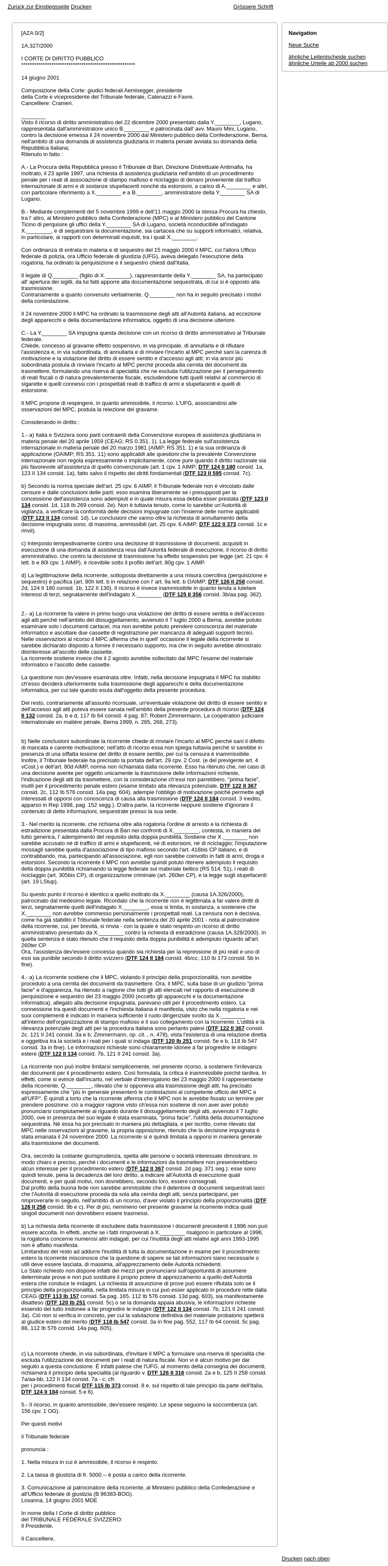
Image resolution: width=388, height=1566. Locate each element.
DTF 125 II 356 (183, 594)
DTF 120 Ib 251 (172, 1041)
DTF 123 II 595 (203, 473)
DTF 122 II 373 (217, 524)
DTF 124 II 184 (199, 798)
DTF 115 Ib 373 (101, 1385)
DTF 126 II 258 (226, 581)
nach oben (317, 1558)
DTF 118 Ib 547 (110, 1321)
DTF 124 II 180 (216, 467)
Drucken (81, 6)
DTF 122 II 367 (238, 786)
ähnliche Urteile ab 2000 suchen (328, 63)
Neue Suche (304, 45)
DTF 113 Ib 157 (59, 1296)
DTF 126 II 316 (165, 1373)
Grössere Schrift (253, 6)
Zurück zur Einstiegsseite (38, 6)
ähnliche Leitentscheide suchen (327, 57)
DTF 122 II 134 (58, 1054)
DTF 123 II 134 (41, 518)
